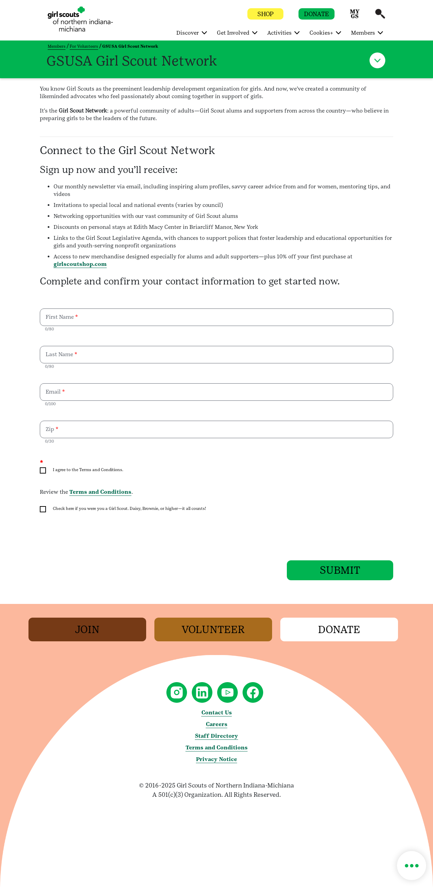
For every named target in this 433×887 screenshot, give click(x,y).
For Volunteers (84, 46)
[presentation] (92, 537)
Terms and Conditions (100, 492)
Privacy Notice (216, 759)
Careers (216, 724)
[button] (355, 17)
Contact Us (216, 713)
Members (57, 46)
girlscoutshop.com (80, 264)
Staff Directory (216, 736)
